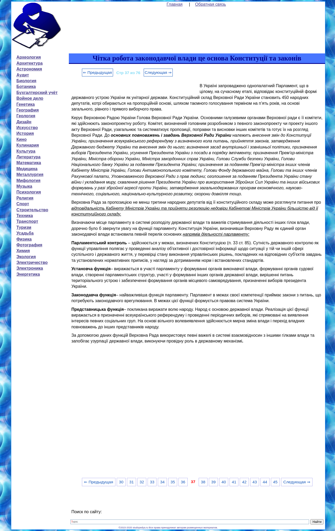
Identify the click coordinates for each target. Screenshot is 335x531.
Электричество (32, 262)
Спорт (22, 204)
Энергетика (28, 274)
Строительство (32, 210)
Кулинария (27, 145)
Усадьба (25, 233)
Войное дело (29, 98)
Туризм (23, 227)
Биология (26, 81)
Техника (24, 215)
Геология (25, 116)
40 (223, 482)
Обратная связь (210, 4)
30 (121, 482)
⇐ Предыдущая (97, 72)
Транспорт (27, 221)
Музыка (24, 186)
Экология (26, 257)
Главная (175, 4)
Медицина (26, 169)
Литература (28, 157)
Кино (21, 139)
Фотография (29, 245)
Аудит (22, 75)
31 (131, 482)
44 (265, 482)
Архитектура (29, 63)
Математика (28, 163)
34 (162, 482)
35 (172, 482)
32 (141, 482)
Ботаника (26, 86)
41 (234, 482)
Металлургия (29, 174)
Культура (26, 151)
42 (244, 482)
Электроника (29, 268)
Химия (23, 250)
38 (203, 482)
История (25, 133)
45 (275, 482)
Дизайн (23, 122)
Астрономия (29, 69)
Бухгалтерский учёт (37, 92)
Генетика (25, 104)
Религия (25, 198)
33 (152, 482)
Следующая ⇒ (158, 72)
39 (213, 482)
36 (183, 482)
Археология (28, 57)
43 (254, 482)
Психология (28, 192)
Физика (24, 239)
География (27, 110)
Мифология (28, 180)
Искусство (27, 127)
